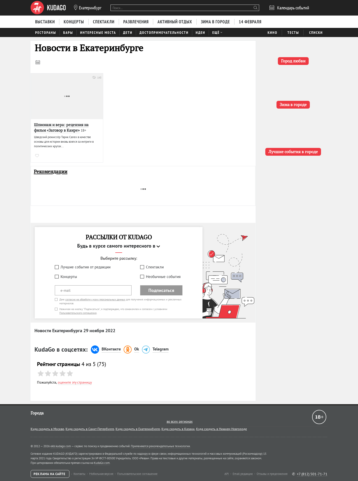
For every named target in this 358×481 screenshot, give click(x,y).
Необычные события (163, 276)
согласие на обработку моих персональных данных (95, 299)
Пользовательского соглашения (78, 313)
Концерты (69, 276)
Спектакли (155, 267)
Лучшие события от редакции (86, 267)
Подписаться (161, 290)
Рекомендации (50, 171)
